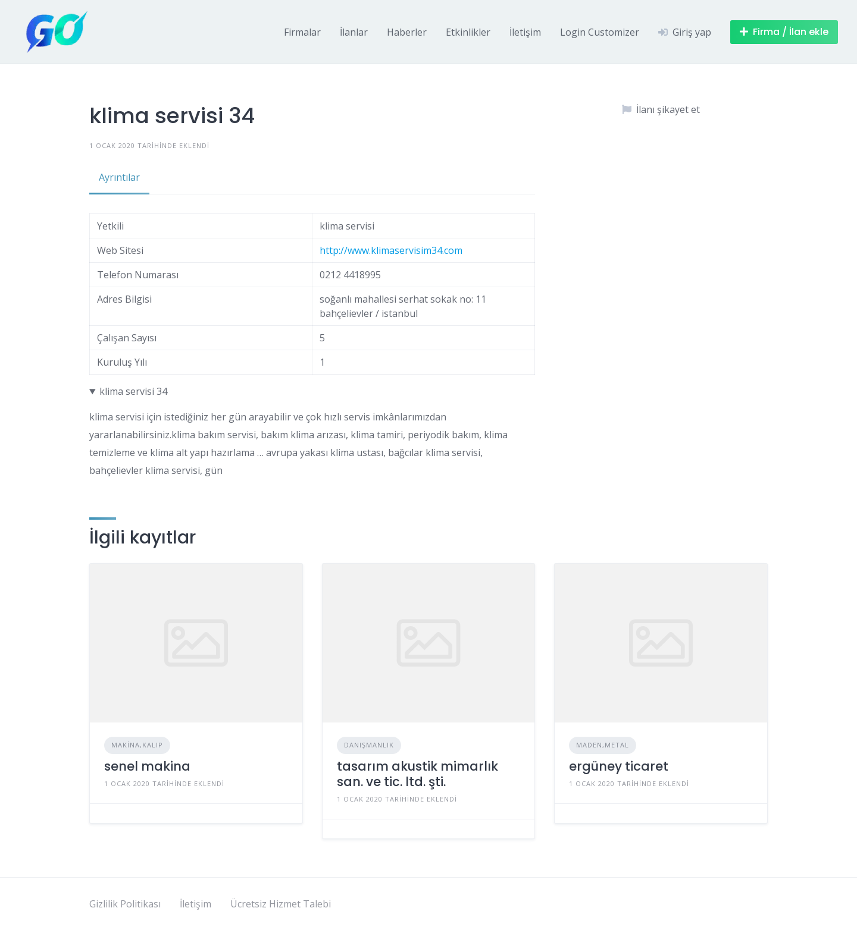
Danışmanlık (369, 744)
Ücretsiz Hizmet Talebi (280, 903)
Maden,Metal (602, 744)
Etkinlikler (468, 32)
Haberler (407, 32)
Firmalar (302, 32)
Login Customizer (599, 32)
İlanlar (354, 32)
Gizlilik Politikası (125, 903)
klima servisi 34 (133, 391)
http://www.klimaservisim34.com (391, 250)
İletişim (525, 32)
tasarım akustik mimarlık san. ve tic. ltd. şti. (417, 774)
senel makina (147, 766)
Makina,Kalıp (137, 744)
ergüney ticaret (618, 766)
